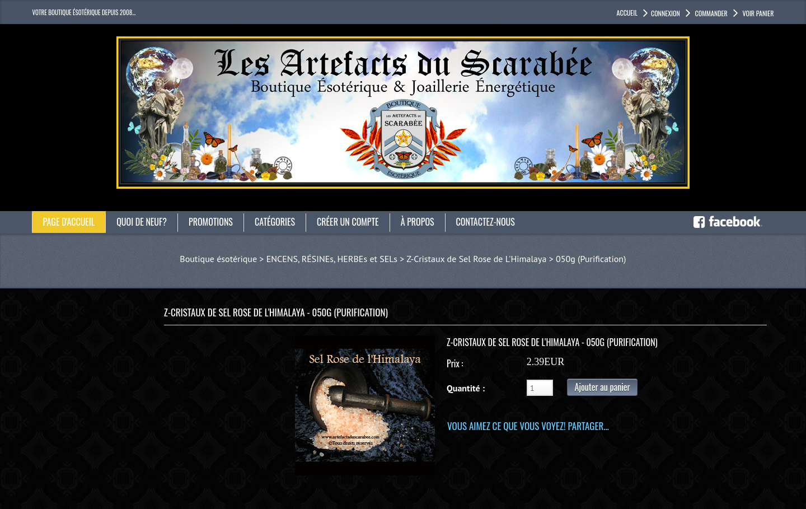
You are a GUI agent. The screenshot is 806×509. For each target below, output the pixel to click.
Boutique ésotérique (218, 258)
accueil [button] (627, 12)
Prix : (455, 363)
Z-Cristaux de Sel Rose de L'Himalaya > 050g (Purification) (516, 258)
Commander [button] (710, 13)
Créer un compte (348, 221)
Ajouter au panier (602, 387)
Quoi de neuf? (141, 221)
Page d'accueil (69, 221)
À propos (417, 221)
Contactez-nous (485, 221)
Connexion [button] (665, 13)
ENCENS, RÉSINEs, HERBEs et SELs (331, 258)
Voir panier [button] (757, 13)
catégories (275, 221)
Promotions (211, 221)
